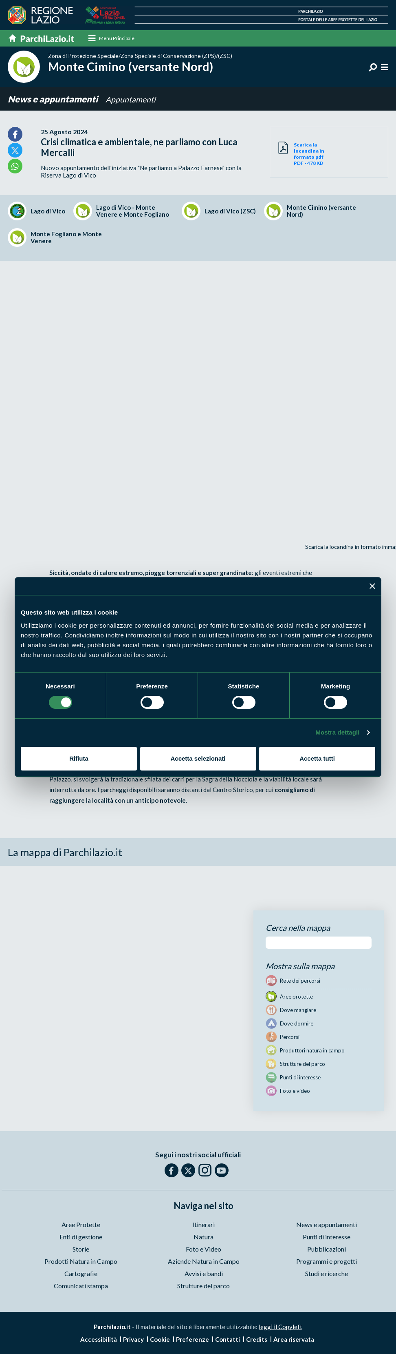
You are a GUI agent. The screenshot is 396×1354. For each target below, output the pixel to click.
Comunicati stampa (81, 1286)
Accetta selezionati (197, 758)
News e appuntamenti (53, 99)
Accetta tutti (317, 758)
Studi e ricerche (326, 1274)
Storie (81, 1250)
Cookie (160, 1340)
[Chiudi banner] (372, 586)
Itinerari (203, 1225)
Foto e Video (203, 1250)
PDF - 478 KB (311, 154)
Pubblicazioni (326, 1250)
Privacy (133, 1340)
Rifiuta (78, 758)
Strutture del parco (203, 1286)
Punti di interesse (326, 1237)
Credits (256, 1340)
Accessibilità (98, 1340)
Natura (203, 1237)
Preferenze (192, 1340)
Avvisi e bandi (204, 1274)
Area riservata (293, 1340)
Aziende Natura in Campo (204, 1262)
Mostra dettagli (337, 732)
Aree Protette (81, 1225)
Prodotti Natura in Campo (80, 1262)
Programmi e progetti (326, 1262)
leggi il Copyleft (280, 1327)
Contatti (227, 1340)
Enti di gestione (80, 1237)
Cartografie (80, 1274)
